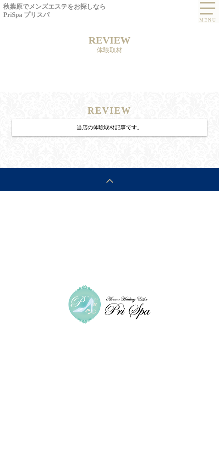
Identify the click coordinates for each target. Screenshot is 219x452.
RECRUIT (185, 219)
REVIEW (70, 240)
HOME (30, 219)
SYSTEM (63, 219)
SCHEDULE (102, 219)
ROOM (102, 240)
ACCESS (35, 240)
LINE (118, 261)
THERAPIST (145, 219)
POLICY (184, 240)
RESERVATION (143, 240)
